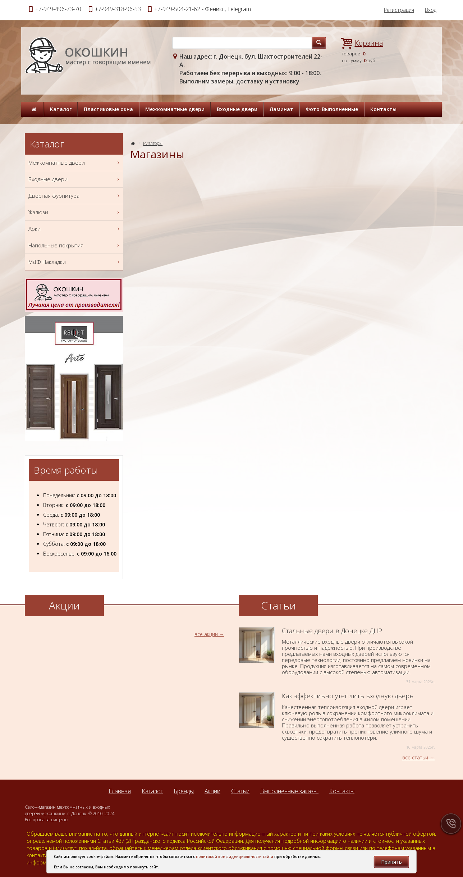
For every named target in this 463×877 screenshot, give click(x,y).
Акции (212, 791)
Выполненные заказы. (289, 791)
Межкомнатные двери (175, 109)
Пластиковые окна (108, 109)
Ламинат (281, 109)
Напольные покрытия (74, 245)
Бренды (184, 791)
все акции (206, 634)
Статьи (240, 791)
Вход (430, 9)
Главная (120, 791)
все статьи (415, 757)
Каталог (61, 109)
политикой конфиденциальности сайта (234, 856)
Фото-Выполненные (332, 109)
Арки (74, 229)
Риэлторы (152, 143)
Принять (391, 861)
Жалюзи (74, 212)
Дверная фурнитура (74, 196)
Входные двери (237, 109)
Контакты (383, 109)
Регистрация (399, 9)
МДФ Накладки (74, 262)
